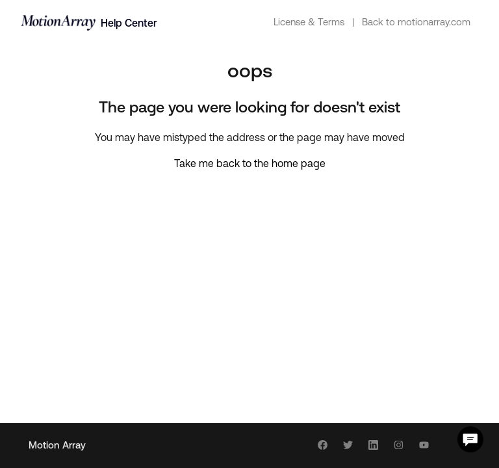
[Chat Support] (470, 439)
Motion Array (57, 444)
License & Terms (309, 21)
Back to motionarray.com (416, 21)
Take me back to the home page (250, 163)
